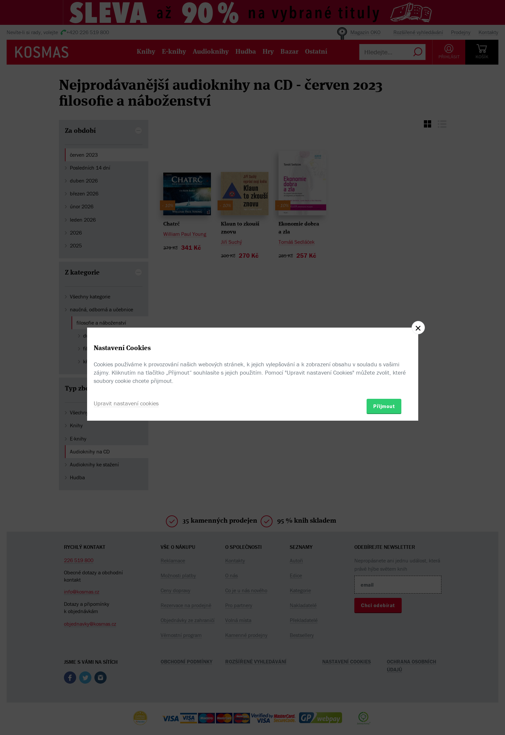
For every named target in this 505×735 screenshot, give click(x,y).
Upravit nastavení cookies (126, 403)
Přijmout (384, 406)
